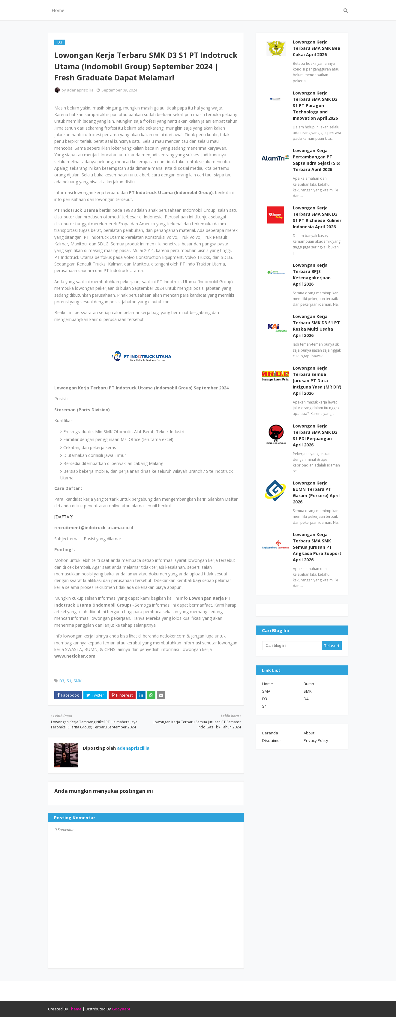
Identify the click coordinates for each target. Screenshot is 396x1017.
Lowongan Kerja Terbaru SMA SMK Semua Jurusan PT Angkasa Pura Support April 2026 (317, 547)
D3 (61, 680)
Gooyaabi (121, 1009)
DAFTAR (64, 517)
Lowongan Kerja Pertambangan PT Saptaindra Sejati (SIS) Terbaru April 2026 (316, 160)
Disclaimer (271, 740)
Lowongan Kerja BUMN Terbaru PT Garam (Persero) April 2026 (316, 492)
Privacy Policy (316, 740)
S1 (69, 680)
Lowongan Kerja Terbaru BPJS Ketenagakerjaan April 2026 (312, 274)
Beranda (270, 733)
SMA (266, 691)
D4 (306, 698)
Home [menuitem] (58, 10)
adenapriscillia (80, 90)
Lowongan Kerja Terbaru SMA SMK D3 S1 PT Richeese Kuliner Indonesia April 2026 (317, 217)
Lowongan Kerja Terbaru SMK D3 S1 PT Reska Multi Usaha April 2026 (316, 326)
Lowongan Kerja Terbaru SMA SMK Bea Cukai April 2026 (316, 48)
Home (267, 683)
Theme (75, 1009)
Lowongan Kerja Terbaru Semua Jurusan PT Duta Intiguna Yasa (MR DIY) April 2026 (317, 380)
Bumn (309, 683)
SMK (78, 680)
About (309, 733)
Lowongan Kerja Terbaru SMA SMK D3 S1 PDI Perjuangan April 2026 (315, 435)
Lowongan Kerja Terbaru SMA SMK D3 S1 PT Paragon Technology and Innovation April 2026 (315, 105)
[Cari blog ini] (292, 645)
